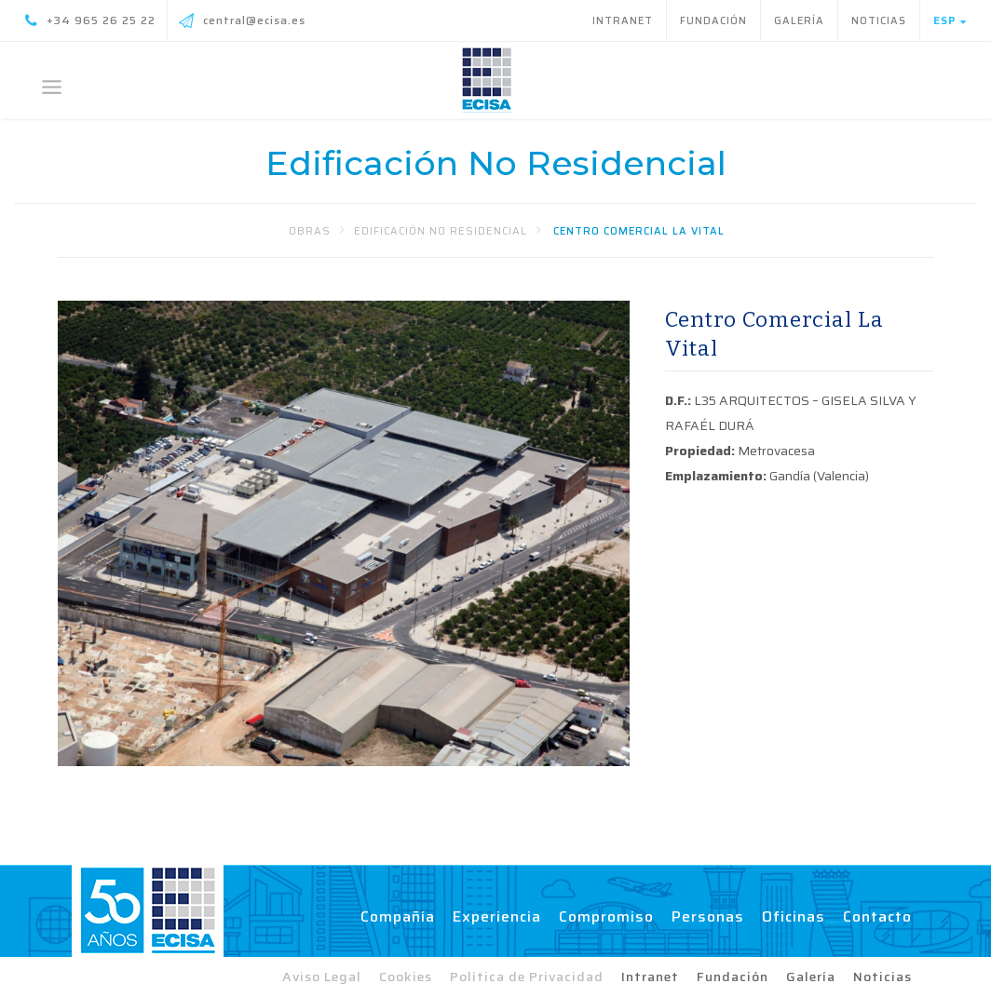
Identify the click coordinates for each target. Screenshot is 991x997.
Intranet (622, 21)
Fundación (713, 21)
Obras (310, 231)
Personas (708, 916)
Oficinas (793, 916)
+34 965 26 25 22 (90, 20)
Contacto (877, 916)
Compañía (397, 916)
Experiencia (497, 916)
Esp (950, 20)
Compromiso (606, 916)
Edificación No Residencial (440, 231)
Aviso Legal (321, 976)
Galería (799, 21)
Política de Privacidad (527, 976)
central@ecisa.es (242, 20)
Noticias (878, 21)
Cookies (405, 976)
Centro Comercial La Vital (639, 231)
